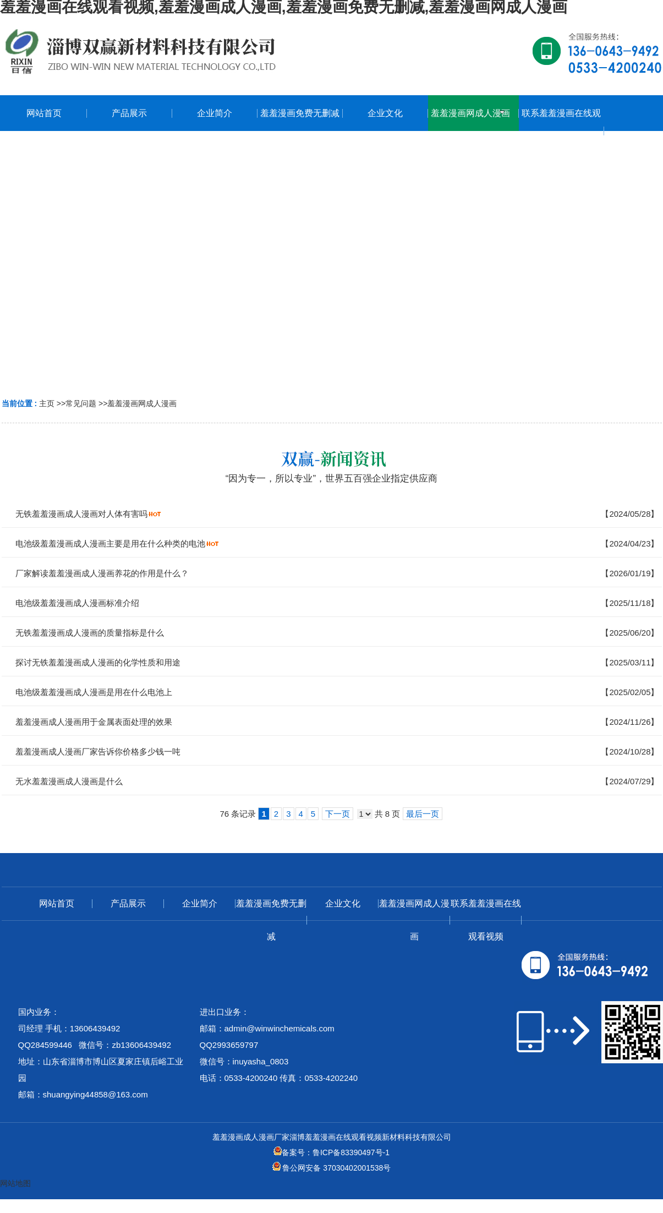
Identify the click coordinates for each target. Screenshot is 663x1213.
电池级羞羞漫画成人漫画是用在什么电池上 (93, 692)
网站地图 (15, 1183)
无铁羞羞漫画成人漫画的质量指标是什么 (89, 632)
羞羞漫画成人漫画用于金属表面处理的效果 (93, 721)
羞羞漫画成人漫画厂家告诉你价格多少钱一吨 (97, 751)
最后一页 (422, 813)
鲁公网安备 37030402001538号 (331, 1167)
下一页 (337, 813)
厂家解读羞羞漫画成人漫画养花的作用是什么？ (102, 573)
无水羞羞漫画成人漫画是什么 (69, 781)
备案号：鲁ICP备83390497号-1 (331, 1152)
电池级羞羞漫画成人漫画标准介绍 (77, 603)
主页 (46, 403)
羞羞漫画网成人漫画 (142, 403)
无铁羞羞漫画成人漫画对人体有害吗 (81, 513)
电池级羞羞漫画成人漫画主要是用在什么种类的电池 (110, 543)
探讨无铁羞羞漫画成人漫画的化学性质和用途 (97, 662)
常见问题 (80, 403)
